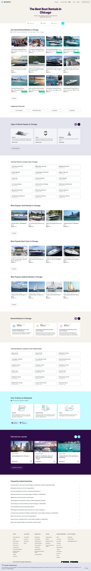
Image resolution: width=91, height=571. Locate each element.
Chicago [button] (58, 549)
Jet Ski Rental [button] (37, 539)
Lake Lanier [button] (59, 539)
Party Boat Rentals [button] (38, 554)
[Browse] (57, 2)
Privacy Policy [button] (10, 568)
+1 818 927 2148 (71, 539)
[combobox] (33, 23)
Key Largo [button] (59, 553)
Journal (47, 534)
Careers (14, 539)
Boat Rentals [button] (37, 537)
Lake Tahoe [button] (59, 541)
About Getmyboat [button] (16, 537)
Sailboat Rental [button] (38, 549)
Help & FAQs (70, 537)
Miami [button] (58, 537)
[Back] (75, 124)
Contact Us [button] (15, 556)
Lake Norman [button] (59, 551)
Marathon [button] (58, 557)
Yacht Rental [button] (37, 547)
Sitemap (14, 554)
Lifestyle (47, 539)
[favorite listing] (44, 47)
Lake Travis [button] (59, 545)
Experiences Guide (49, 541)
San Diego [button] (59, 543)
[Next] (79, 124)
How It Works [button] (26, 537)
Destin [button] (58, 555)
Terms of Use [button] (34, 567)
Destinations (48, 543)
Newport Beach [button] (60, 547)
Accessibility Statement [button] (17, 549)
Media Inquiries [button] (16, 541)
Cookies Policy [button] (16, 547)
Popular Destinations (61, 534)
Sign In (78, 2)
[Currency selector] (74, 2)
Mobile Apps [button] (26, 541)
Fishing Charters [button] (38, 541)
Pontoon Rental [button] (38, 545)
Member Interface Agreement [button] (16, 552)
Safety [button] (25, 543)
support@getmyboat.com (72, 541)
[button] (64, 2)
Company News (49, 537)
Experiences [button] (38, 534)
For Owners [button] (26, 539)
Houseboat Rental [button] (38, 543)
